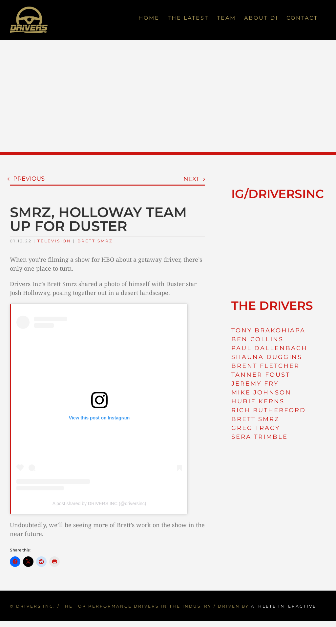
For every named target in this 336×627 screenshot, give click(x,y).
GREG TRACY (255, 428)
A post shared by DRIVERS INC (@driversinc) (99, 503)
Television (54, 240)
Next (191, 179)
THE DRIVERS (272, 305)
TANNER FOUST (260, 374)
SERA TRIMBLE (259, 436)
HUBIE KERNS (257, 401)
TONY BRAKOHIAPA (268, 330)
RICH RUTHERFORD (268, 410)
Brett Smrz (95, 240)
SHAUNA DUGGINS (266, 357)
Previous (29, 178)
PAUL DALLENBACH (269, 348)
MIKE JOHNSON (261, 392)
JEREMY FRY (255, 383)
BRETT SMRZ (255, 419)
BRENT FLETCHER (265, 365)
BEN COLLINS (257, 339)
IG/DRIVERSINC (277, 194)
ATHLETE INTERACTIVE (283, 606)
